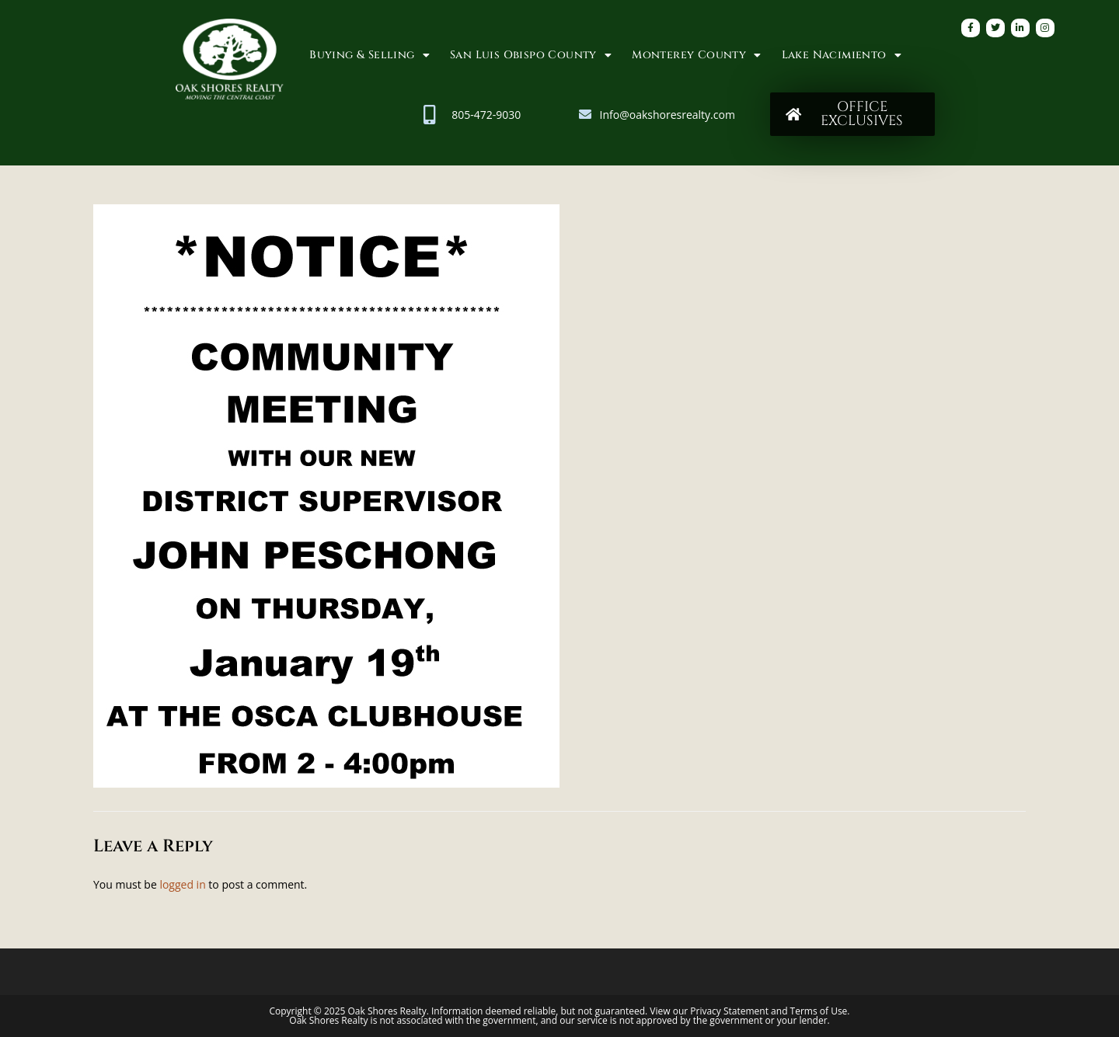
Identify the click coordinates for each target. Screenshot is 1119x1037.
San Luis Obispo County (531, 55)
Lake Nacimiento (841, 55)
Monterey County (696, 55)
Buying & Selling (369, 55)
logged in (182, 884)
